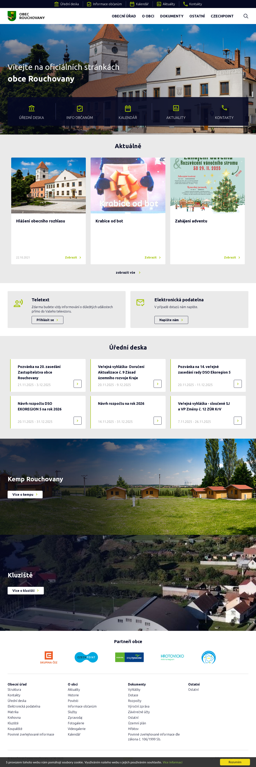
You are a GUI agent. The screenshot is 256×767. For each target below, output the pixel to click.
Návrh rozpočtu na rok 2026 (121, 403)
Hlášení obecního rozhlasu (40, 221)
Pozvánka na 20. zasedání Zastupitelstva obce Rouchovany (39, 372)
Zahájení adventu (191, 221)
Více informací (172, 762)
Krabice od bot (109, 221)
